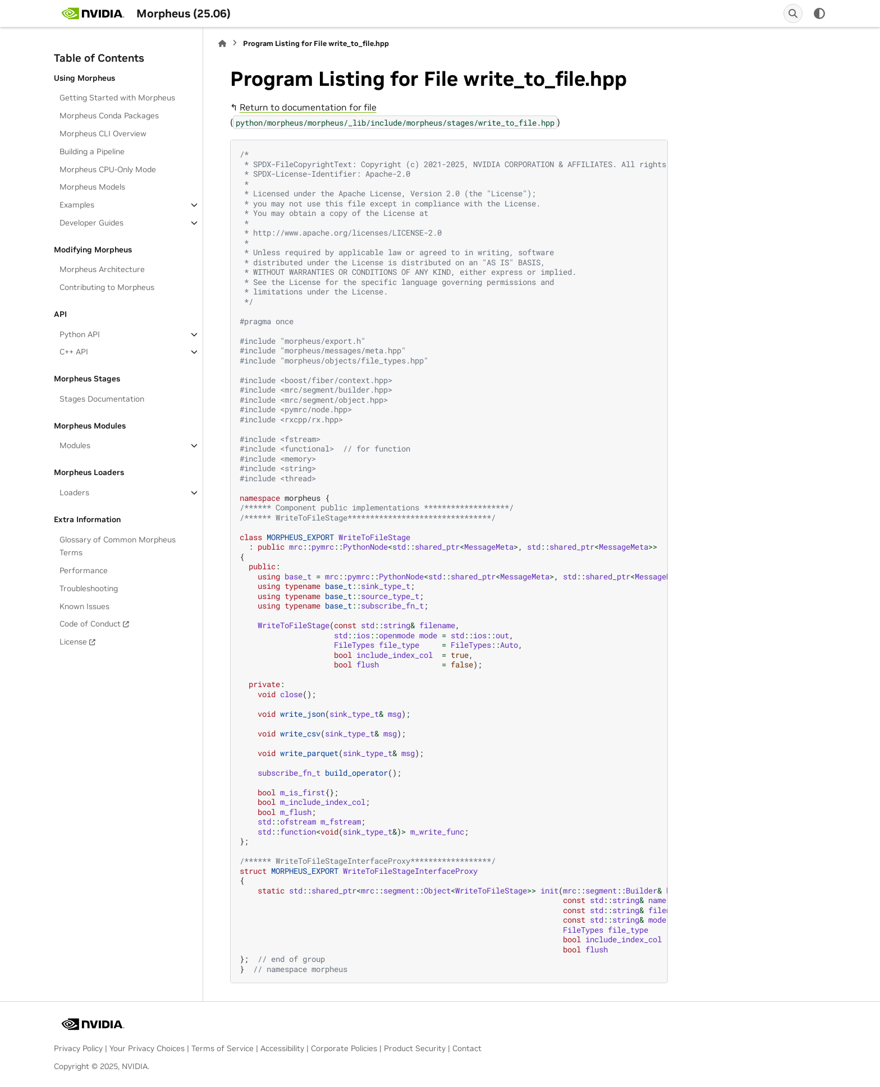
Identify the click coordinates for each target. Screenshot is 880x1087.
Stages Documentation (101, 399)
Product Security (415, 1048)
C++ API (73, 352)
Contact (467, 1048)
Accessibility (282, 1048)
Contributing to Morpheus (106, 287)
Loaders (74, 492)
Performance (83, 570)
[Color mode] (819, 13)
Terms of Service (222, 1048)
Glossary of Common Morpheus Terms (117, 546)
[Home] (222, 43)
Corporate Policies (344, 1048)
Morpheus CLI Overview (102, 133)
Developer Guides (91, 223)
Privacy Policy (78, 1048)
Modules (74, 445)
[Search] (793, 13)
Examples (76, 205)
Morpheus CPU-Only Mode (107, 169)
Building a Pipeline (92, 151)
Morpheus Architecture (102, 269)
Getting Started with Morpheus (117, 98)
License (73, 642)
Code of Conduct (90, 624)
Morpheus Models (92, 187)
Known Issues (84, 606)
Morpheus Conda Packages (109, 115)
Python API (79, 334)
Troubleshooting (88, 588)
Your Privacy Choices (147, 1048)
